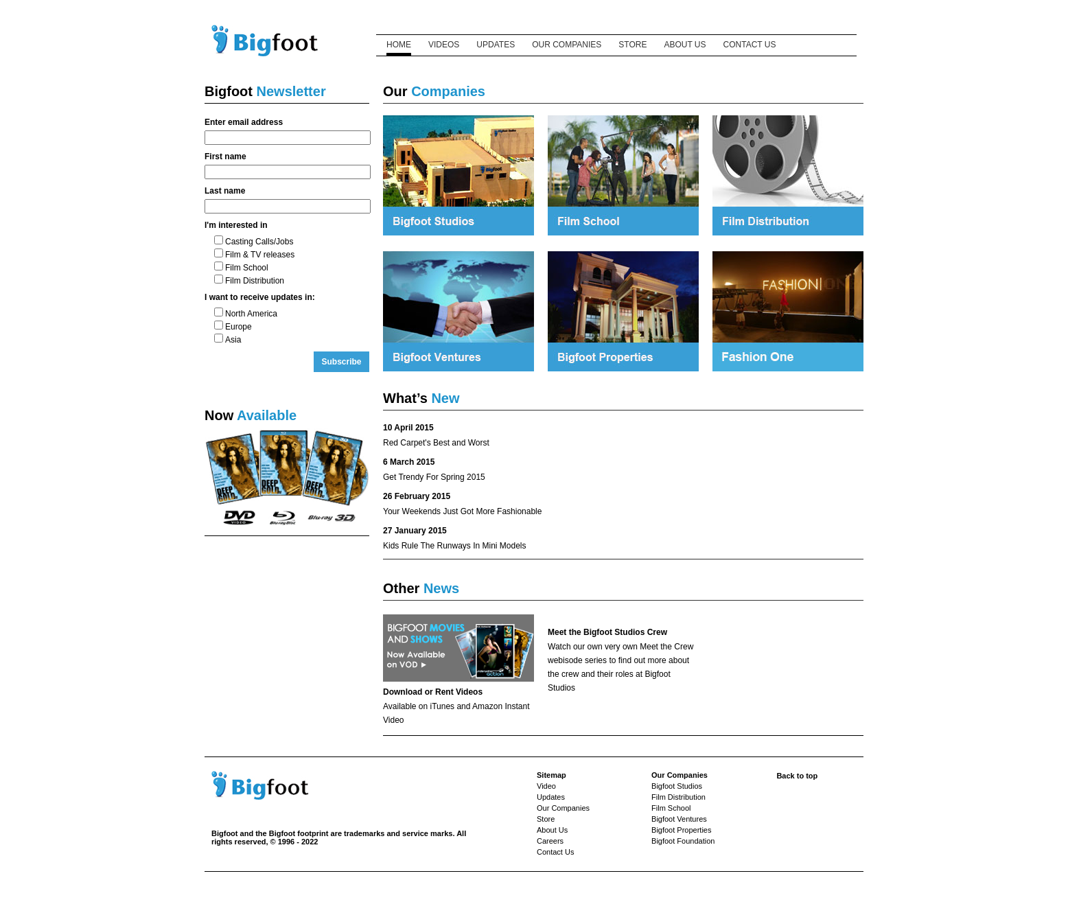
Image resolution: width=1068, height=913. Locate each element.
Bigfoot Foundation (683, 841)
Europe (233, 327)
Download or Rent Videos (433, 692)
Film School (241, 268)
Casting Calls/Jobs (253, 241)
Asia (227, 340)
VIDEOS (443, 44)
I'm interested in (236, 225)
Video (546, 786)
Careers (550, 841)
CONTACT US (749, 44)
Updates (551, 797)
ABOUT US (685, 44)
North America (245, 314)
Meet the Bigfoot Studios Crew (607, 632)
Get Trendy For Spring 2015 (434, 477)
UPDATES (495, 44)
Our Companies (563, 808)
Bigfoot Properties (681, 830)
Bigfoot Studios (676, 786)
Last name (225, 191)
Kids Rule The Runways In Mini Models (454, 546)
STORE (632, 44)
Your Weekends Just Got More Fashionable (462, 511)
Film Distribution (249, 281)
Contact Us (555, 852)
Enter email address (244, 122)
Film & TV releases (254, 254)
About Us (552, 830)
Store (546, 819)
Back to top (796, 776)
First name (225, 156)
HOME (398, 44)
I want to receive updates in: (260, 297)
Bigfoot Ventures (679, 819)
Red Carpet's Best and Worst (436, 443)
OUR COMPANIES (566, 44)
